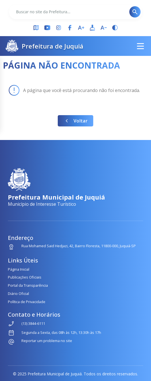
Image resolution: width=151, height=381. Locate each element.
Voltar (75, 120)
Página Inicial (18, 269)
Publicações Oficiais (24, 277)
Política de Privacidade (26, 301)
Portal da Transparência (28, 285)
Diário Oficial (18, 293)
